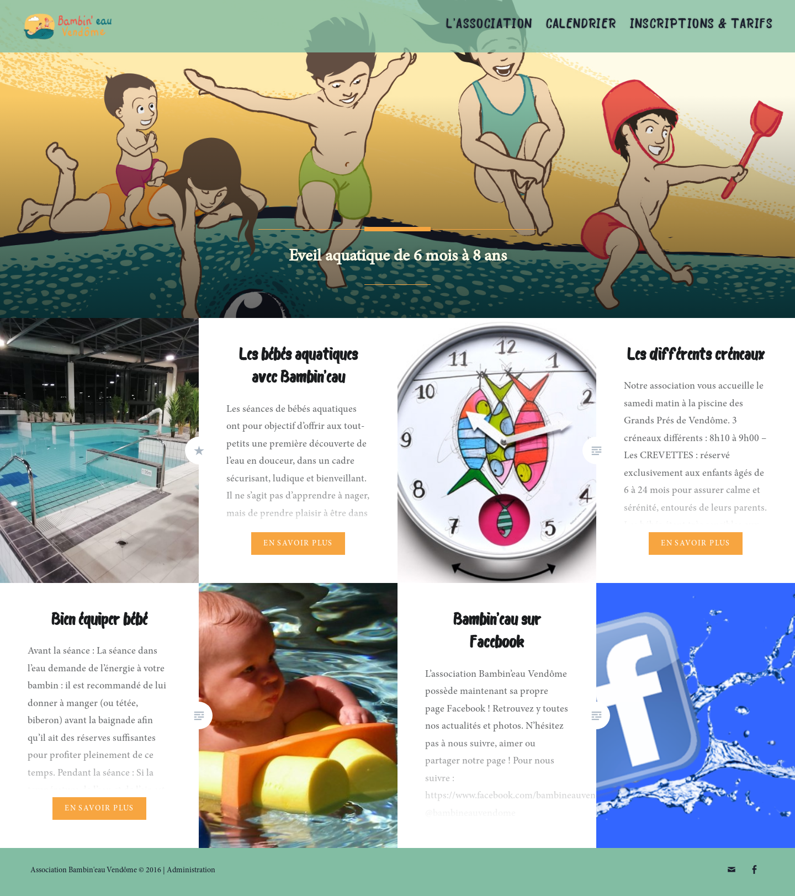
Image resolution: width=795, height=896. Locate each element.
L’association (489, 24)
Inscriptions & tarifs (701, 24)
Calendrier (581, 24)
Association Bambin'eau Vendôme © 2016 (95, 870)
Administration (191, 870)
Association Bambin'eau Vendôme (134, 26)
